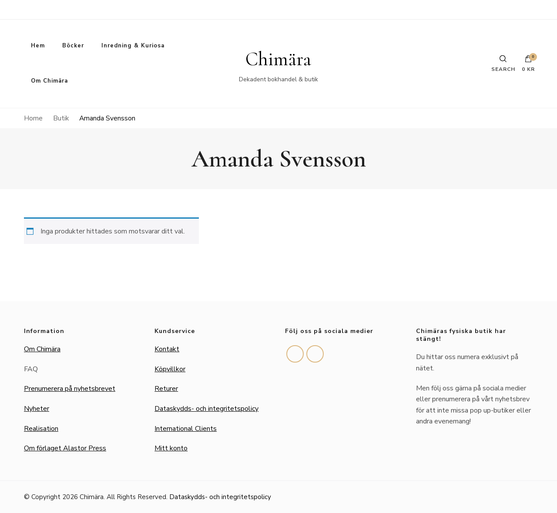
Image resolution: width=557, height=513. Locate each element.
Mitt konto (171, 448)
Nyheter (36, 408)
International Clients (185, 428)
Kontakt (166, 349)
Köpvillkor (169, 369)
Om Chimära (49, 81)
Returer (166, 388)
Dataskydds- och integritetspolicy (206, 408)
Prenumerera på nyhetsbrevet (69, 388)
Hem (38, 46)
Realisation (41, 428)
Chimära (278, 59)
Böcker (73, 46)
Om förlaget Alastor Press (65, 448)
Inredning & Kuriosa (132, 46)
